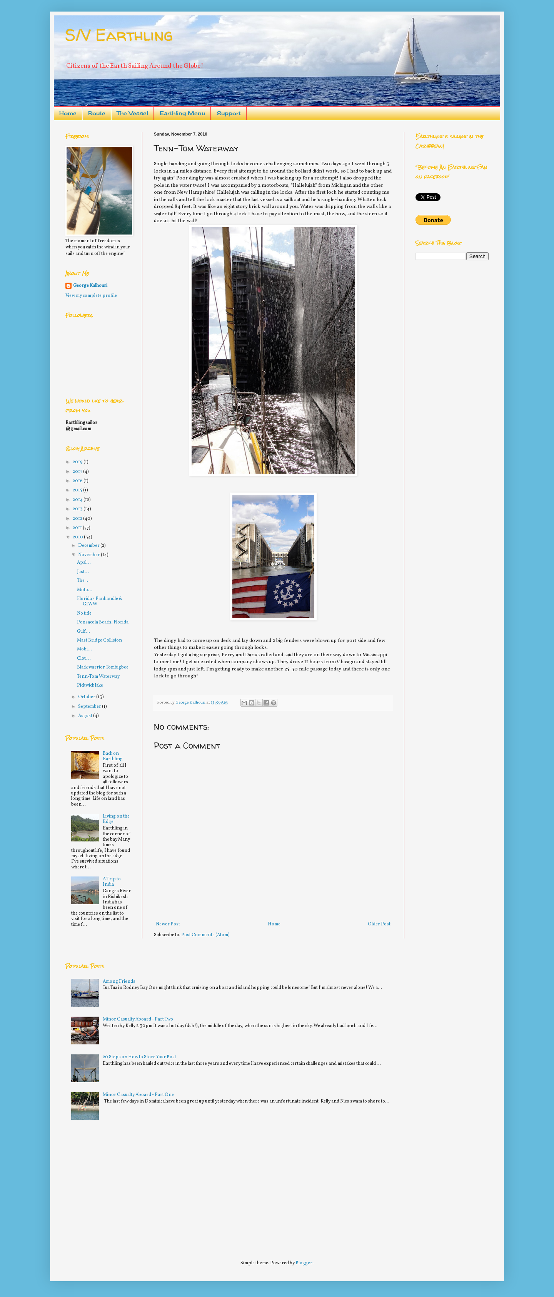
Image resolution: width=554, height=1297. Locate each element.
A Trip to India (112, 882)
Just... (83, 572)
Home (68, 113)
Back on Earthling (113, 756)
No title (84, 613)
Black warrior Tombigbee (102, 667)
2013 (78, 509)
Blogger (303, 1263)
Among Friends (119, 982)
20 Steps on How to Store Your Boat (139, 1057)
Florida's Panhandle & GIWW (100, 601)
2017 (78, 472)
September (90, 707)
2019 (78, 462)
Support (229, 113)
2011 (78, 528)
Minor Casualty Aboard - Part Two (138, 1019)
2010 (78, 537)
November (89, 555)
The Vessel (132, 113)
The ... (83, 581)
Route (96, 113)
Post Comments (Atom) (205, 935)
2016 (78, 481)
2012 (78, 519)
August (85, 716)
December (89, 546)
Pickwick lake (90, 685)
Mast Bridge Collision (99, 640)
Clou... (84, 658)
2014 (78, 500)
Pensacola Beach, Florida (102, 622)
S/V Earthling (119, 35)
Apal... (84, 563)
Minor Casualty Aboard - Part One (138, 1095)
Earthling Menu (182, 113)
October (87, 697)
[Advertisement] (123, 1186)
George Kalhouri (90, 286)
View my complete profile (91, 296)
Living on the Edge (116, 819)
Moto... (84, 590)
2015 (78, 490)
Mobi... (84, 649)
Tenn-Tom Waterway (98, 677)
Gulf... (83, 631)
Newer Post (168, 924)
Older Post (379, 924)
